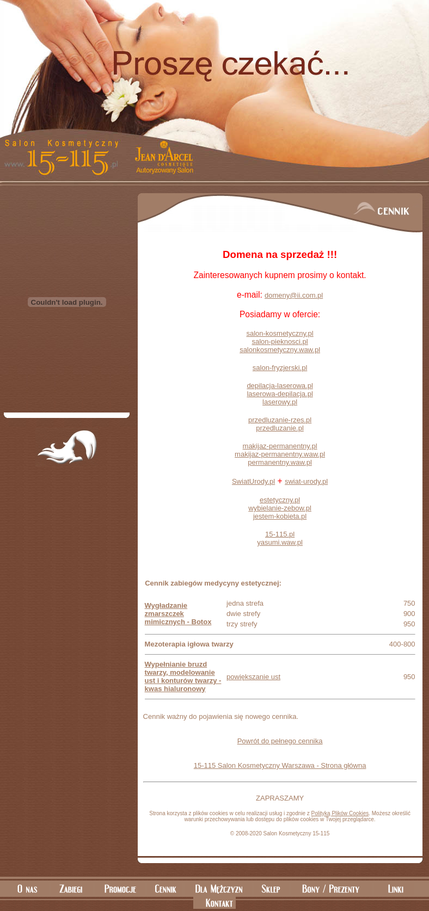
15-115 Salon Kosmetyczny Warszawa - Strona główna (280, 765)
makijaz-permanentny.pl (280, 446)
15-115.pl (280, 534)
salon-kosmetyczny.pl (279, 333)
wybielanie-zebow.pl (279, 508)
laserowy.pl (279, 402)
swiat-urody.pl (306, 481)
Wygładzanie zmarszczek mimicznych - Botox (178, 613)
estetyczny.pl (280, 500)
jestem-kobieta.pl (280, 516)
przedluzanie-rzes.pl (279, 420)
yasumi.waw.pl (280, 542)
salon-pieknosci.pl (280, 341)
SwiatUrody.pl (253, 481)
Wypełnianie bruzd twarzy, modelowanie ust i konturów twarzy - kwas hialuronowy (183, 676)
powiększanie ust (253, 677)
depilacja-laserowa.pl (279, 385)
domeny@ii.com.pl (294, 295)
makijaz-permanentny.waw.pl (280, 454)
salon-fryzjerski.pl (280, 368)
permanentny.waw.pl (280, 462)
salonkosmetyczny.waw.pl (280, 350)
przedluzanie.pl (279, 428)
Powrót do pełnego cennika (280, 741)
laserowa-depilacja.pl (279, 394)
